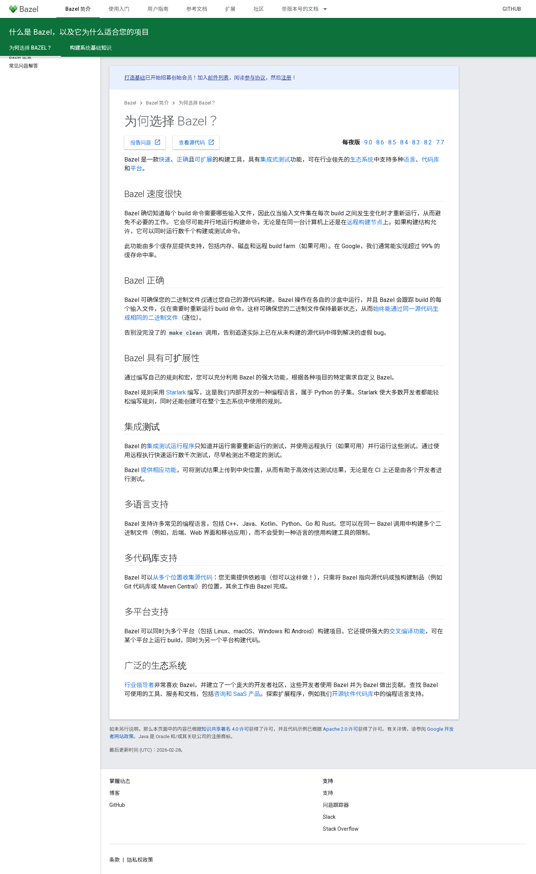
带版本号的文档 (300, 9)
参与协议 (254, 78)
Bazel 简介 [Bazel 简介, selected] (78, 9)
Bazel (130, 103)
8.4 (404, 142)
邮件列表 (218, 78)
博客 (114, 793)
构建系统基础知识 (91, 48)
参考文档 (196, 9)
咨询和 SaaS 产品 (237, 693)
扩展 (230, 9)
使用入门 (119, 9)
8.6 (380, 142)
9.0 (368, 142)
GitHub (511, 9)
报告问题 (145, 142)
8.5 (392, 142)
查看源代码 (197, 142)
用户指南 (157, 9)
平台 (136, 168)
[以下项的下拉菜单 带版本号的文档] (328, 9)
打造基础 (134, 78)
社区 (258, 9)
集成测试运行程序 (170, 446)
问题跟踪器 (336, 805)
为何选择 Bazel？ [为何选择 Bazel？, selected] (30, 48)
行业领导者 (139, 685)
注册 (286, 78)
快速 (165, 159)
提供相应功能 (159, 470)
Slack (329, 817)
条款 (114, 860)
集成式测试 (275, 159)
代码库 (430, 159)
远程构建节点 (365, 222)
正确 (182, 159)
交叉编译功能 (407, 631)
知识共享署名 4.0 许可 (225, 729)
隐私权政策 (140, 860)
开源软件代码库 (353, 693)
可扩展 (203, 159)
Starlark (176, 392)
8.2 (428, 142)
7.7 (440, 142)
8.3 (416, 142)
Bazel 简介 (157, 103)
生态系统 (362, 159)
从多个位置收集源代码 (182, 577)
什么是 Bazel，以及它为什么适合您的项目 (79, 32)
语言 (409, 159)
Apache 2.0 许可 (340, 729)
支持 (328, 793)
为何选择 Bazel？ (197, 103)
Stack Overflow (341, 829)
